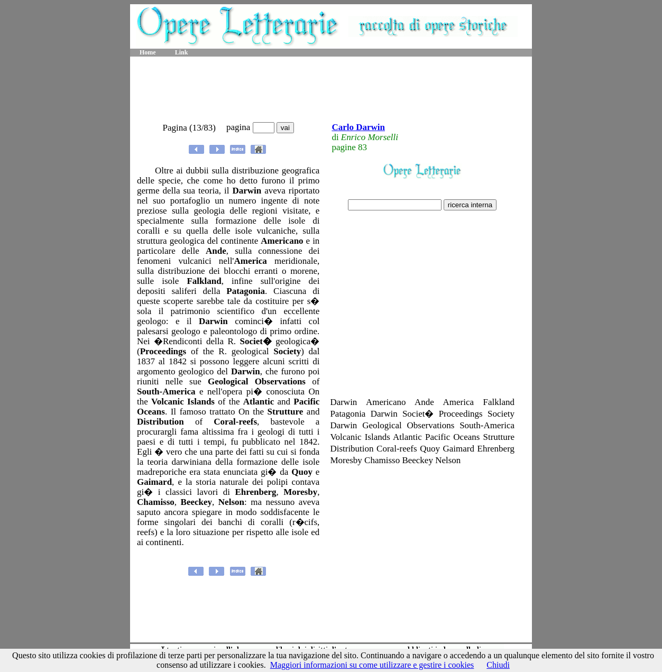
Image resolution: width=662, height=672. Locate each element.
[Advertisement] (331, 90)
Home (148, 52)
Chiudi (498, 664)
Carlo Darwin (358, 127)
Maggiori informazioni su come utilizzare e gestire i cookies (372, 664)
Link (181, 52)
